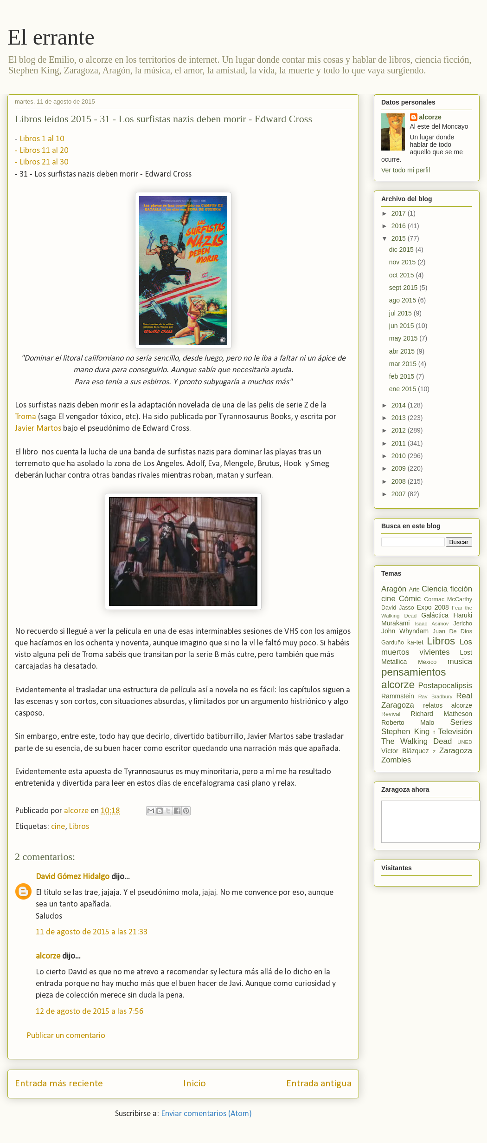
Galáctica (434, 615)
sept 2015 (404, 287)
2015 (399, 238)
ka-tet (415, 642)
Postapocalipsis (445, 685)
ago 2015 (403, 300)
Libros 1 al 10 (41, 139)
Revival (390, 714)
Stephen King (405, 731)
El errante (51, 37)
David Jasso (397, 607)
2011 (399, 443)
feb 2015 (402, 376)
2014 (399, 405)
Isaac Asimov (432, 623)
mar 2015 (403, 364)
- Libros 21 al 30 (41, 162)
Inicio (194, 1084)
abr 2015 (403, 351)
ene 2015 (403, 389)
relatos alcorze (447, 705)
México (427, 662)
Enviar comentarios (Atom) (206, 1114)
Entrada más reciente (59, 1084)
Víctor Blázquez (405, 751)
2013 (399, 417)
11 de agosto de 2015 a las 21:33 (91, 932)
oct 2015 (402, 275)
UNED (464, 742)
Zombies (396, 759)
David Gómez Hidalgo (72, 877)
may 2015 (404, 338)
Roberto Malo (407, 722)
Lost (466, 652)
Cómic (410, 598)
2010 (399, 456)
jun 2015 (402, 325)
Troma (25, 417)
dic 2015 (402, 249)
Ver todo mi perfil (405, 170)
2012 (399, 430)
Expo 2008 (433, 607)
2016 (399, 226)
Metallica (394, 661)
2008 (399, 481)
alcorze (48, 956)
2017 (399, 213)
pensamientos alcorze (413, 678)
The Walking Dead (416, 741)
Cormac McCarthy (448, 599)
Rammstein (397, 696)
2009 (399, 468)
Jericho (462, 623)
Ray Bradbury (435, 696)
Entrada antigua (319, 1084)
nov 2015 (403, 262)
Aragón (393, 589)
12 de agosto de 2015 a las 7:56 (89, 1011)
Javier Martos (38, 428)
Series (461, 722)
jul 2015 (401, 313)
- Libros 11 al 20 (41, 150)
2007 (399, 494)
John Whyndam (405, 631)
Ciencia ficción (447, 589)
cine (58, 826)
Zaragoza (455, 750)
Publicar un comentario (65, 1035)
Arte (414, 589)
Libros (79, 826)
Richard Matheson (441, 713)
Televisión (455, 731)
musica (460, 661)
